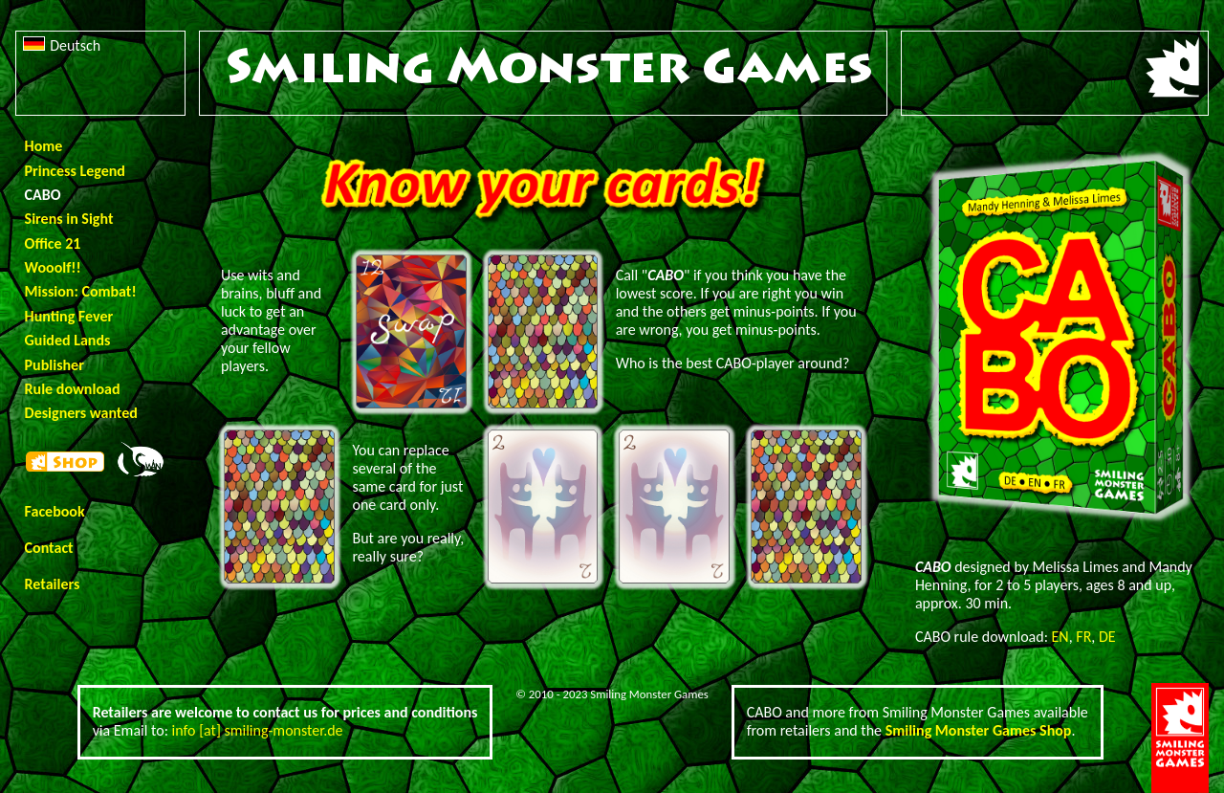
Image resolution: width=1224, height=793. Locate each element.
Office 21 (53, 243)
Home (44, 146)
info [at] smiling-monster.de (257, 730)
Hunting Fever (69, 316)
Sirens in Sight (69, 218)
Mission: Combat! (81, 291)
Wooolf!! (53, 267)
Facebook (55, 511)
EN (1060, 637)
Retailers (52, 584)
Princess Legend (75, 171)
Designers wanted (81, 413)
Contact (49, 548)
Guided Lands (68, 340)
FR (1083, 637)
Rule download (72, 389)
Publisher (54, 365)
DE (1107, 637)
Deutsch (61, 45)
